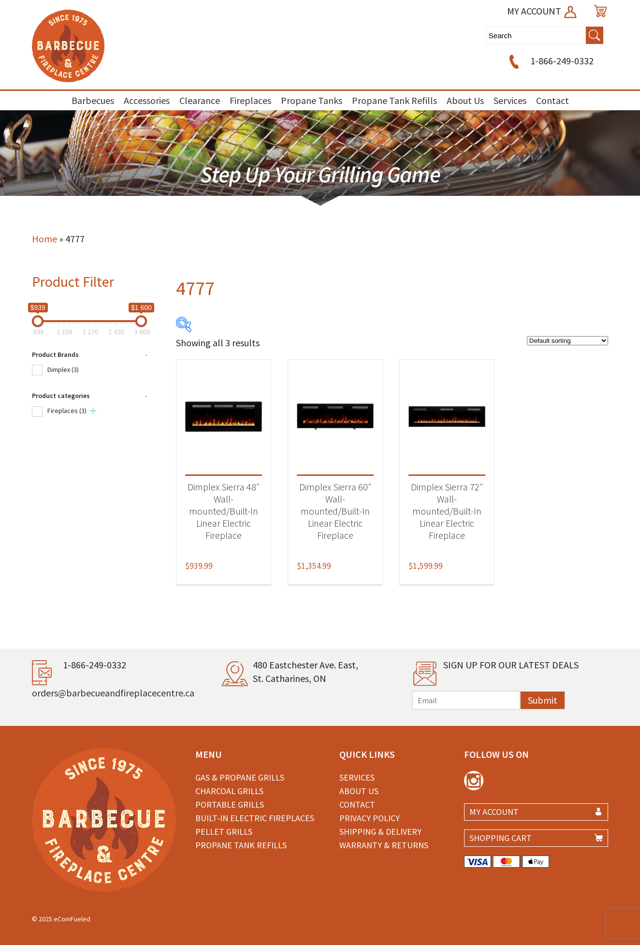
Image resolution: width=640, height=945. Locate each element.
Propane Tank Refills (394, 100)
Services (510, 100)
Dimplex (63, 369)
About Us (465, 100)
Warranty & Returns (383, 845)
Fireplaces (250, 100)
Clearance (199, 100)
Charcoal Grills (229, 791)
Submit (542, 700)
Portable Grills (229, 804)
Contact (552, 100)
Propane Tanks (311, 100)
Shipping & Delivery (380, 831)
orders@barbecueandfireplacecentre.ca (113, 693)
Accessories (147, 100)
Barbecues (93, 100)
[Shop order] (567, 340)
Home (44, 239)
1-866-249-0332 (550, 61)
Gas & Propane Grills (239, 777)
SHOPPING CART (500, 837)
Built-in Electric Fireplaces (254, 818)
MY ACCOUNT (542, 11)
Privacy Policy (369, 818)
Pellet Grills (223, 831)
